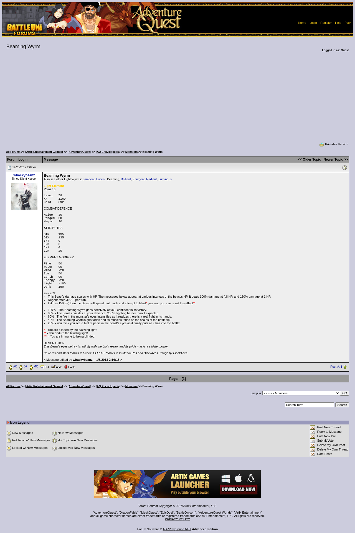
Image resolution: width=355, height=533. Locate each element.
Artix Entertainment (248, 512)
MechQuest (149, 512)
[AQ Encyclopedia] (108, 151)
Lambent (89, 179)
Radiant (151, 179)
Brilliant (126, 179)
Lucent (100, 179)
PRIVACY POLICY (177, 519)
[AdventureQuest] (79, 151)
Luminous (165, 179)
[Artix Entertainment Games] (44, 151)
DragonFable (129, 512)
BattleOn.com (186, 512)
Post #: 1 (336, 366)
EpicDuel (167, 512)
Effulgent (138, 179)
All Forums (13, 151)
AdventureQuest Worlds (215, 512)
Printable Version (333, 144)
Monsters (131, 151)
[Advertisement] (177, 101)
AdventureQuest (105, 512)
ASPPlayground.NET (177, 529)
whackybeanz (24, 175)
